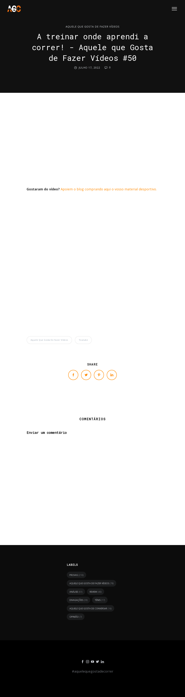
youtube (83, 339)
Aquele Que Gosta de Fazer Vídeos (93, 26)
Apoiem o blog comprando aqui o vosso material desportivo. (109, 189)
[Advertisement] (92, 143)
